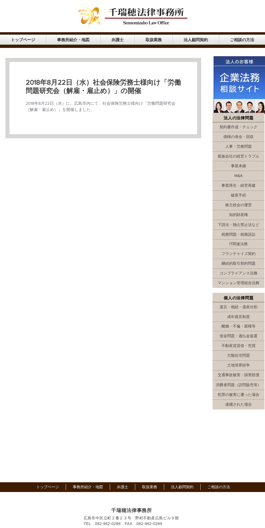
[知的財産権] (238, 215)
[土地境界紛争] (238, 365)
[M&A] (238, 176)
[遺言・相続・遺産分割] (238, 307)
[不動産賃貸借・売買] (238, 346)
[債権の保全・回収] (238, 137)
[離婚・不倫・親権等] (238, 326)
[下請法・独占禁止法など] (238, 225)
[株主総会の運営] (238, 205)
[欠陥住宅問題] (238, 355)
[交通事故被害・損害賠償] (238, 375)
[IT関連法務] (238, 244)
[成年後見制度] (238, 317)
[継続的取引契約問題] (238, 263)
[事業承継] (238, 166)
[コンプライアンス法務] (238, 273)
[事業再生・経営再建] (238, 186)
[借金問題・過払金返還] (238, 336)
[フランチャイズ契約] (238, 254)
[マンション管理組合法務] (238, 283)
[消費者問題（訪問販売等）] (238, 385)
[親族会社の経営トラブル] (238, 156)
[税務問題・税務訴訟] (238, 235)
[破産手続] (238, 195)
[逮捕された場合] (238, 404)
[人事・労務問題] (238, 147)
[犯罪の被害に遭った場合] (238, 395)
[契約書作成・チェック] (238, 127)
